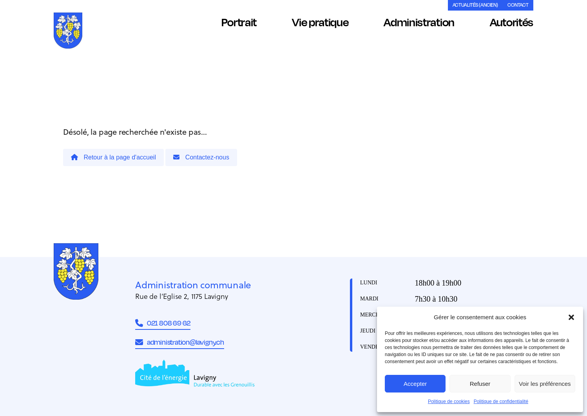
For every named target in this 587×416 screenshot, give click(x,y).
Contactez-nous (201, 157)
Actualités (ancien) (475, 5)
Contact (518, 5)
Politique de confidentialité (501, 401)
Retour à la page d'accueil (113, 157)
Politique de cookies (449, 401)
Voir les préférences (545, 383)
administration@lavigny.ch (179, 342)
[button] (571, 317)
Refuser (480, 383)
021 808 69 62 (162, 323)
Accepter (415, 383)
